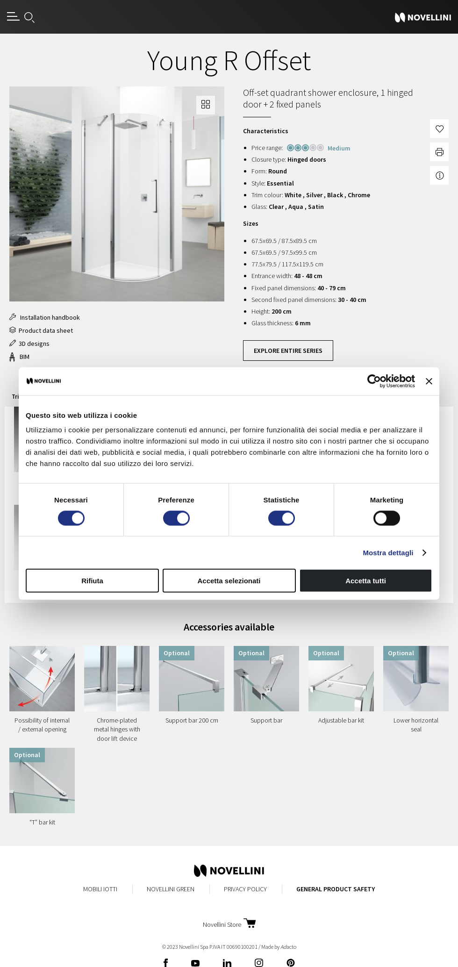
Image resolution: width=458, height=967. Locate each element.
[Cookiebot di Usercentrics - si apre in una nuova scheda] (374, 381)
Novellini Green (170, 889)
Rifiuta (92, 581)
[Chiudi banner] (429, 381)
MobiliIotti (100, 889)
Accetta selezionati (228, 581)
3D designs (29, 343)
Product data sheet (41, 330)
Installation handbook (44, 317)
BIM (19, 356)
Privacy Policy (245, 889)
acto (288, 946)
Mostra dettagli (388, 552)
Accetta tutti (365, 581)
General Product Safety (335, 889)
